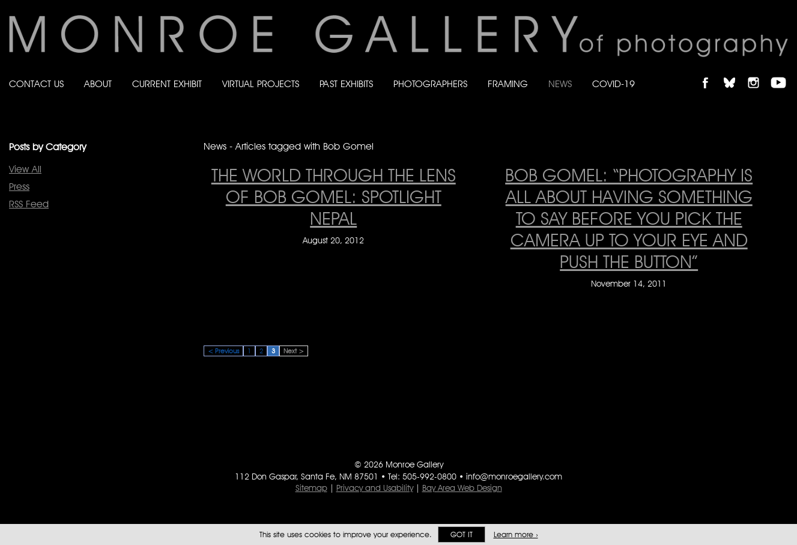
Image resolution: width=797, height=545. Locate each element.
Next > (293, 351)
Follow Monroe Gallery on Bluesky (735, 72)
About (98, 84)
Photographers (430, 84)
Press (19, 186)
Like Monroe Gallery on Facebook (711, 72)
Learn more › (516, 534)
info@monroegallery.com (514, 476)
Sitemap (311, 488)
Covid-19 (613, 84)
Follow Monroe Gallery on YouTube (782, 72)
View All (25, 169)
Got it (461, 534)
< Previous (223, 351)
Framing (508, 84)
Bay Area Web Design (462, 488)
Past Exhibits (346, 84)
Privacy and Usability (374, 488)
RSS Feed (29, 204)
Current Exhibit (167, 84)
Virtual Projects (260, 84)
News (560, 84)
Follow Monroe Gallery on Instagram (758, 72)
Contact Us (36, 84)
